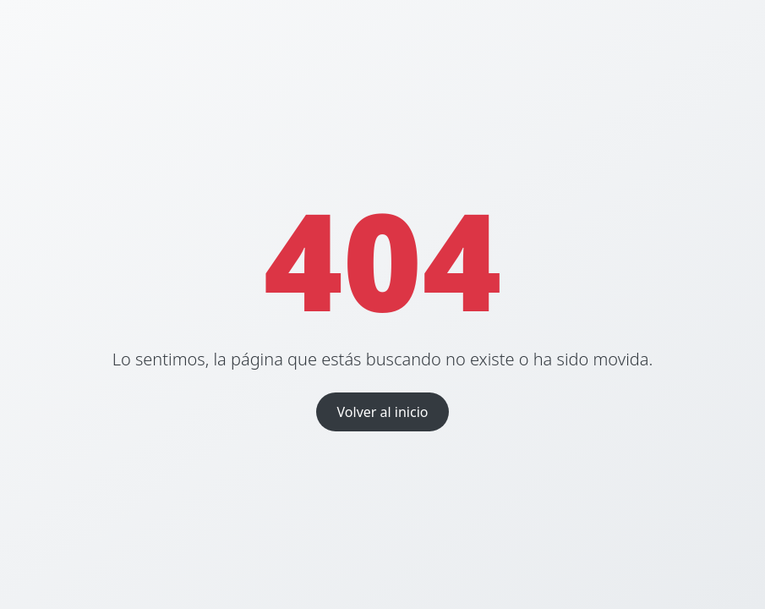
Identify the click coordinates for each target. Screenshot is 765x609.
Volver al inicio (383, 412)
